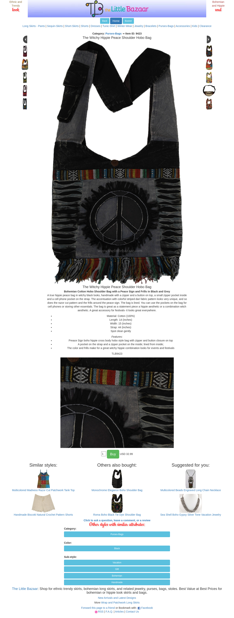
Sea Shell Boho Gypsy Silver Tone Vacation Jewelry (190, 514)
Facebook (147, 607)
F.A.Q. (109, 611)
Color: (68, 542)
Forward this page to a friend (98, 607)
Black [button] (117, 548)
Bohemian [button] (117, 575)
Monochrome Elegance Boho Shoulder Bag (117, 490)
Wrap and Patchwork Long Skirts (120, 602)
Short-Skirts (72, 26)
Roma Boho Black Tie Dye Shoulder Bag (117, 514)
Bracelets (150, 26)
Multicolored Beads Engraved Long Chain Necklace (191, 490)
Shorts (84, 26)
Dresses (95, 26)
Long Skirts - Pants (33, 26)
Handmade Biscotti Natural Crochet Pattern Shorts (43, 514)
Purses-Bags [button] (117, 534)
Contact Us (132, 611)
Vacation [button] (117, 562)
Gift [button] (117, 569)
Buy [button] (113, 454)
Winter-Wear (124, 26)
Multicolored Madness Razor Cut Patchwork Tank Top (43, 490)
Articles (119, 611)
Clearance (205, 26)
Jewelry (138, 26)
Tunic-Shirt (109, 26)
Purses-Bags (166, 26)
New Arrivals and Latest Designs (117, 597)
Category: (70, 528)
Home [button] (116, 20)
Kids (194, 26)
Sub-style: (70, 556)
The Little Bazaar (25, 589)
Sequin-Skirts (55, 26)
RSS (100, 611)
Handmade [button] (117, 582)
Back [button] (104, 21)
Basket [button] (128, 21)
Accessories (183, 26)
